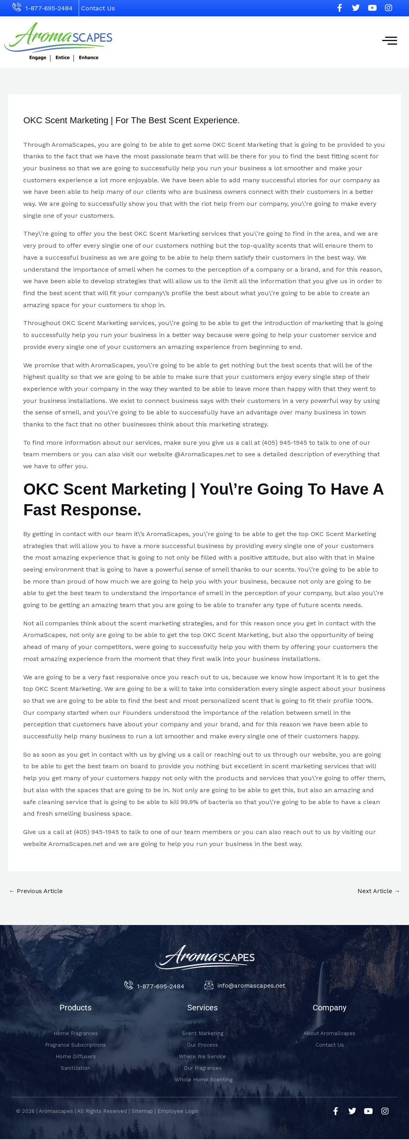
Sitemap (142, 1112)
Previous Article (37, 891)
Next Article (377, 891)
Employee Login (178, 1112)
